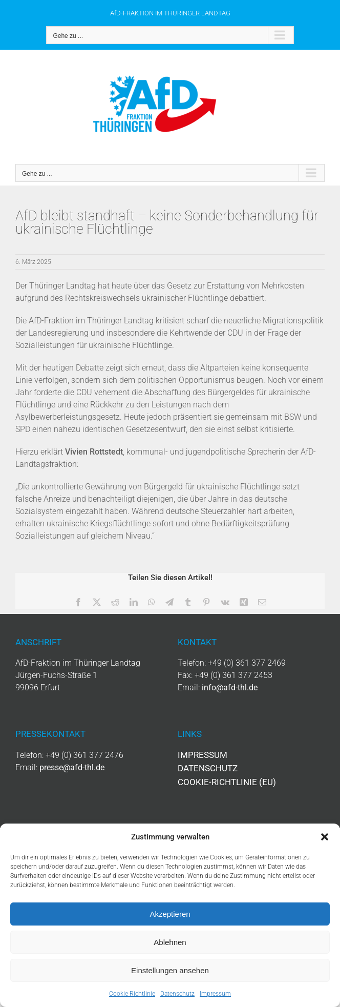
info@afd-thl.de (230, 687)
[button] (325, 837)
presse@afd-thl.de (71, 767)
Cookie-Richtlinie (132, 993)
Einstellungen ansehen (170, 970)
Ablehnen (170, 942)
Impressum (215, 993)
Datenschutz (177, 993)
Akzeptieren (170, 914)
